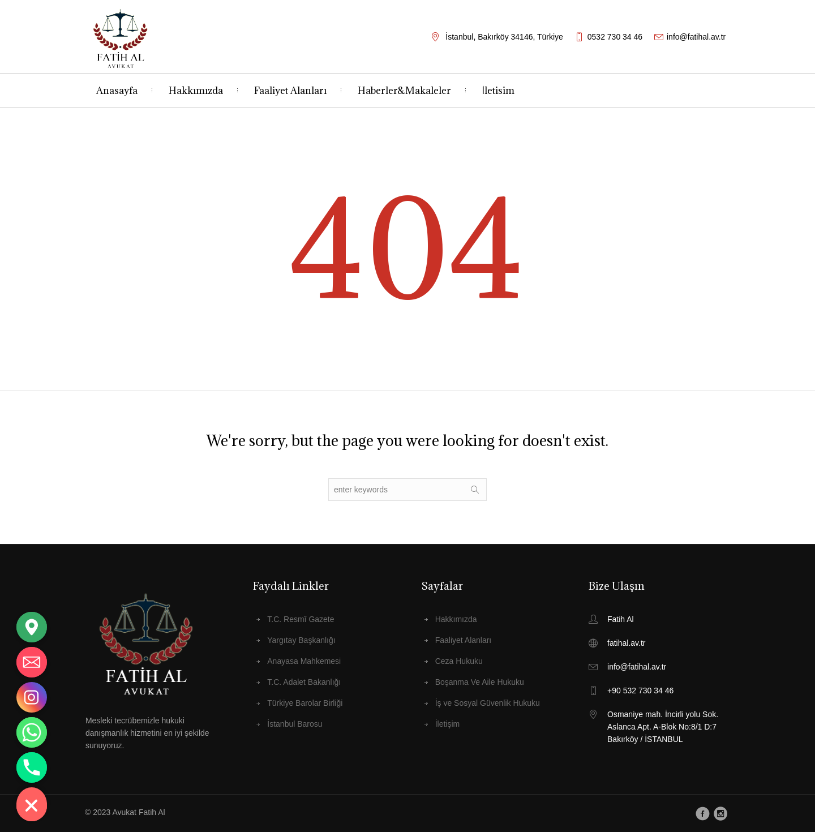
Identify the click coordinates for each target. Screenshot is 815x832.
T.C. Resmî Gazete (300, 619)
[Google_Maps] (31, 627)
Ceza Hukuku (459, 661)
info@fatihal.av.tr (696, 36)
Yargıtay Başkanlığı (301, 640)
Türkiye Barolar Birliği (304, 702)
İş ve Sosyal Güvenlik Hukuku (487, 702)
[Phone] (31, 767)
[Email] (31, 662)
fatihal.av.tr (626, 642)
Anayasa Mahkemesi (304, 661)
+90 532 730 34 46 (640, 690)
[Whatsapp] (31, 732)
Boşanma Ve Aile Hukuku (479, 682)
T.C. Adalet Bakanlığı (304, 682)
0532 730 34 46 (614, 36)
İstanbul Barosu (294, 723)
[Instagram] (31, 697)
